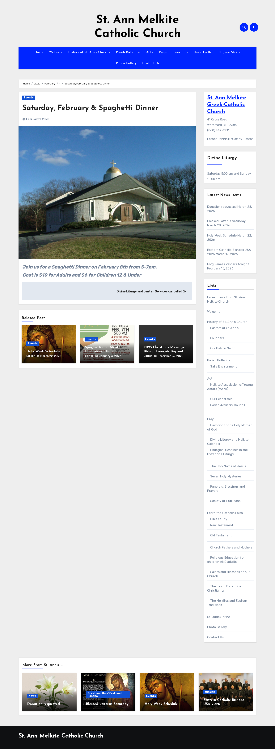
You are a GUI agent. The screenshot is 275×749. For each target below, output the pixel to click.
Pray (162, 52)
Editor (30, 356)
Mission (210, 692)
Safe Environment (223, 366)
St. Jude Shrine (229, 52)
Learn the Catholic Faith (192, 52)
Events (29, 97)
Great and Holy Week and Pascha (104, 695)
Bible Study (218, 519)
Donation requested (222, 207)
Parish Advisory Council (227, 405)
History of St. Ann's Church (227, 322)
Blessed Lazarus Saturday (226, 221)
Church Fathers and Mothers (231, 547)
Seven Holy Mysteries (226, 476)
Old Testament (221, 535)
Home (39, 52)
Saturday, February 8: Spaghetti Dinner (90, 108)
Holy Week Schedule (43, 351)
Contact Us (150, 63)
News (32, 696)
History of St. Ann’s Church (88, 52)
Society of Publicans (225, 501)
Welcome (56, 52)
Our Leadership (221, 399)
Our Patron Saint (222, 348)
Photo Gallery (126, 63)
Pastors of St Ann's (224, 328)
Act (149, 52)
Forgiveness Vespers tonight (228, 264)
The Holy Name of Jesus (228, 466)
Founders (217, 338)
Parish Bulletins (127, 52)
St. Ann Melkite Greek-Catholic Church (226, 105)
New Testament (221, 525)
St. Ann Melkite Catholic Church (61, 736)
